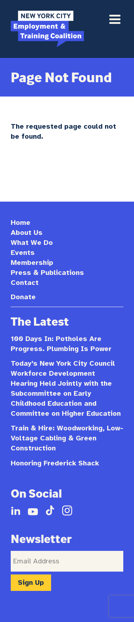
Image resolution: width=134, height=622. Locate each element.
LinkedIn (16, 510)
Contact (25, 282)
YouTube (33, 510)
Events (23, 252)
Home (20, 222)
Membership (32, 262)
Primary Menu (114, 19)
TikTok (50, 510)
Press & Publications (47, 272)
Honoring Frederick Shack (55, 463)
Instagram (67, 510)
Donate (23, 296)
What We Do (32, 242)
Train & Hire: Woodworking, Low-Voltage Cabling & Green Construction (67, 438)
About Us (27, 232)
